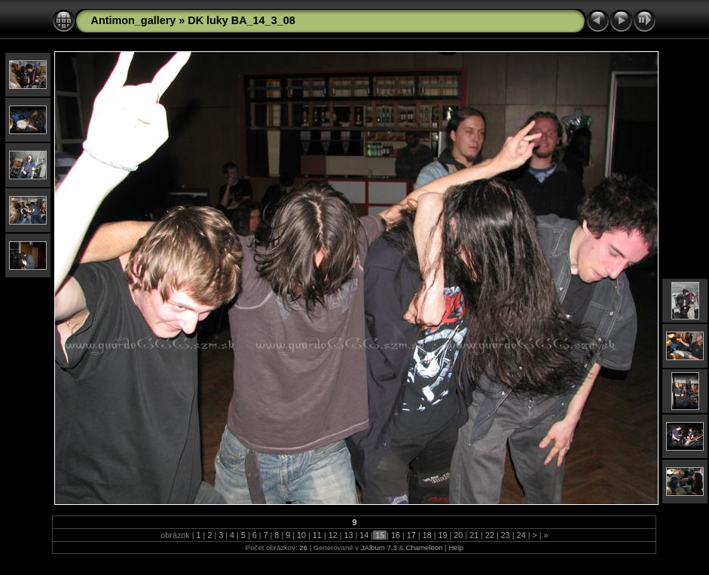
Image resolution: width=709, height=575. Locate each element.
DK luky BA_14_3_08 (241, 20)
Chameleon (423, 547)
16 (395, 535)
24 (521, 535)
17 (411, 535)
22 (490, 535)
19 (442, 535)
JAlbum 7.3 (379, 547)
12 (333, 535)
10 (301, 535)
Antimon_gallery (133, 20)
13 (349, 535)
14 (364, 535)
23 (505, 535)
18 (427, 535)
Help (455, 547)
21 (474, 535)
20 (458, 535)
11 (317, 535)
